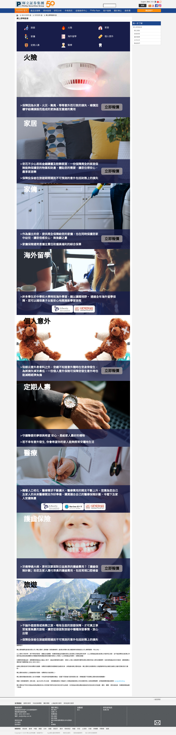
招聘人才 (54, 712)
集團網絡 (54, 714)
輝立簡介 (54, 710)
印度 (89, 729)
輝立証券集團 (31, 733)
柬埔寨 (95, 729)
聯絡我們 (137, 43)
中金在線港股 (37, 703)
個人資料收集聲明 (91, 733)
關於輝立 (118, 11)
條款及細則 (66, 733)
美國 (40, 729)
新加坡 (24, 729)
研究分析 (58, 11)
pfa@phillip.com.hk (25, 716)
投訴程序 (18, 724)
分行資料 (18, 722)
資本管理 (47, 11)
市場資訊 (68, 11)
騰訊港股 (46, 703)
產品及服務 (35, 11)
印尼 (78, 729)
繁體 (152, 2)
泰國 (73, 729)
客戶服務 (107, 11)
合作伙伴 (137, 40)
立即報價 (111, 107)
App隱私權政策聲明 (53, 733)
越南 (107, 729)
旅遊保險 (137, 34)
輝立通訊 (54, 716)
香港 (30, 729)
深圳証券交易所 (69, 703)
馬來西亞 (67, 729)
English (143, 2)
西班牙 (55, 729)
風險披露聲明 (77, 733)
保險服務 (37, 15)
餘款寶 (128, 11)
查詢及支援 (18, 720)
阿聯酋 (102, 729)
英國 (49, 729)
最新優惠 (137, 37)
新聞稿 (53, 724)
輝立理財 (137, 30)
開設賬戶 (149, 11)
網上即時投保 (137, 27)
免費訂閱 (106, 710)
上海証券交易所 (56, 703)
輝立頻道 (54, 718)
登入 (78, 710)
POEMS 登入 (22, 11)
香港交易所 (27, 703)
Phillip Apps (95, 10)
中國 (35, 729)
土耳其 (84, 729)
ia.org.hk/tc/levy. (120, 681)
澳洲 (61, 729)
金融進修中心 (81, 11)
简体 (148, 2)
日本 (45, 729)
